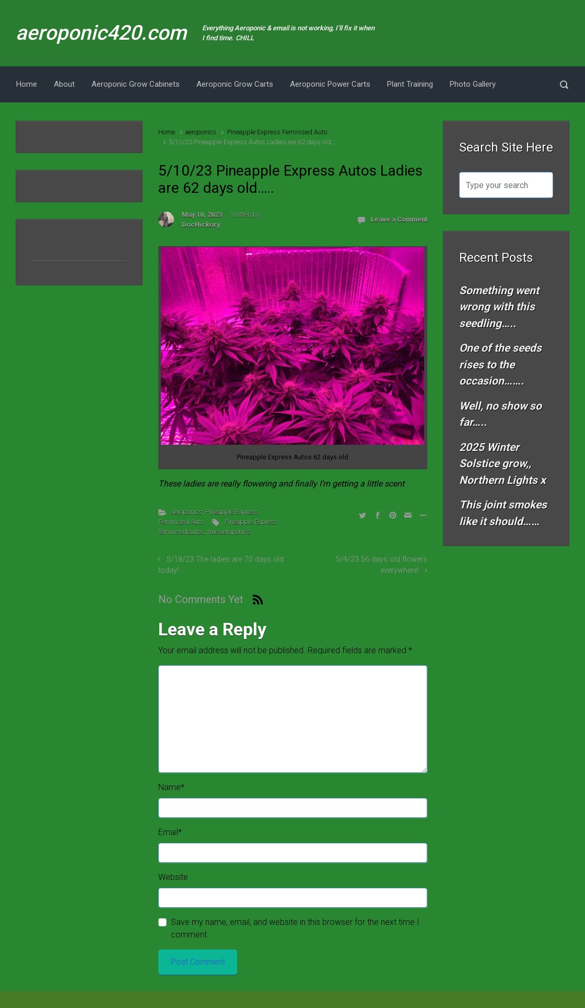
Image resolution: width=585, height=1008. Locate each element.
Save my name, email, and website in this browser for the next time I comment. (295, 928)
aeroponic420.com (101, 33)
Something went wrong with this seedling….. (499, 307)
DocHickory (201, 224)
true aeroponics (229, 532)
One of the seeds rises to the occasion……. (500, 364)
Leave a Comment (399, 219)
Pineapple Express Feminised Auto (277, 132)
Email (170, 832)
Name (171, 787)
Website (173, 877)
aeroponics (200, 132)
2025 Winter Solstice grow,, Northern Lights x (502, 463)
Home (166, 132)
